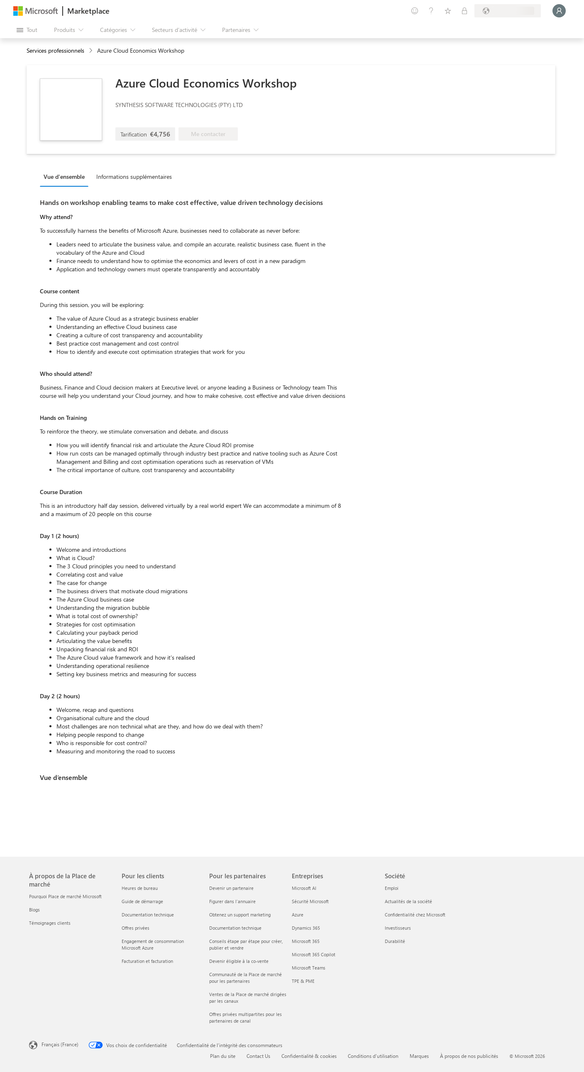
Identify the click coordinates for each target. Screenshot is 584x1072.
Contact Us (258, 1056)
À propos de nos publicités (469, 1056)
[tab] (66, 176)
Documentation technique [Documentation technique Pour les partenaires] (235, 928)
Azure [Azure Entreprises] (297, 914)
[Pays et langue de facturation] (507, 10)
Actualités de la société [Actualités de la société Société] (408, 901)
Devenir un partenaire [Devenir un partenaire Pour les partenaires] (231, 888)
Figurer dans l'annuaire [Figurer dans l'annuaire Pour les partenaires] (232, 901)
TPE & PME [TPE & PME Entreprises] (303, 981)
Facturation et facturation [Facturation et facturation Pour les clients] (147, 961)
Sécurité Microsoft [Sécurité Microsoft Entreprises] (310, 901)
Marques (419, 1056)
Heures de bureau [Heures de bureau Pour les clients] (140, 888)
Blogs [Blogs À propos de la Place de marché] (34, 909)
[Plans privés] (464, 11)
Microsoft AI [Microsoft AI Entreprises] (304, 888)
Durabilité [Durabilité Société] (395, 941)
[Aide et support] (431, 11)
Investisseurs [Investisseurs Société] (398, 928)
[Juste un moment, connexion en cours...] (559, 10)
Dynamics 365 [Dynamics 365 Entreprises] (306, 928)
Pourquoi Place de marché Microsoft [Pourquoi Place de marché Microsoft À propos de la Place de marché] (65, 896)
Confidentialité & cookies (309, 1056)
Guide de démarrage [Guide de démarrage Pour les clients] (142, 901)
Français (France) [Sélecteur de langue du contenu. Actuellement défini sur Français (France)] (60, 1044)
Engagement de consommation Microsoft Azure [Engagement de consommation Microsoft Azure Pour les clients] (153, 944)
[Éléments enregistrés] (447, 11)
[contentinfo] (91, 51)
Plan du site (222, 1056)
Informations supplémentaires (134, 176)
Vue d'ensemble (64, 176)
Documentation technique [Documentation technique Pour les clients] (148, 914)
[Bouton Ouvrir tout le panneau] (27, 30)
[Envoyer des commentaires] (414, 11)
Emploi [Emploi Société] (391, 888)
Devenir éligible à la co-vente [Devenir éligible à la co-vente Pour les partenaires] (239, 961)
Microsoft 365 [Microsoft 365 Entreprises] (306, 941)
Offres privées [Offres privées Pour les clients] (135, 928)
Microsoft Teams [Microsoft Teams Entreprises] (308, 968)
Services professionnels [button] (55, 50)
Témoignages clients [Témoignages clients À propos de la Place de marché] (50, 923)
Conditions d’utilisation (373, 1056)
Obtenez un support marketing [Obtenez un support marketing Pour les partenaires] (240, 914)
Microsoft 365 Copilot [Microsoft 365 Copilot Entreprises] (313, 954)
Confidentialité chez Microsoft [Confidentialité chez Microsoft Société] (415, 914)
